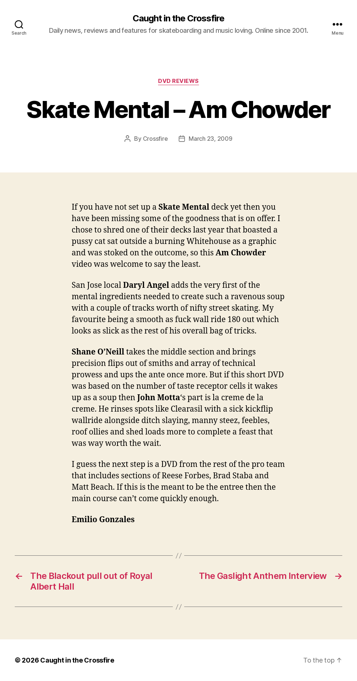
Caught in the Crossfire (178, 18)
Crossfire (155, 138)
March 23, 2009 (210, 138)
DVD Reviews (178, 81)
